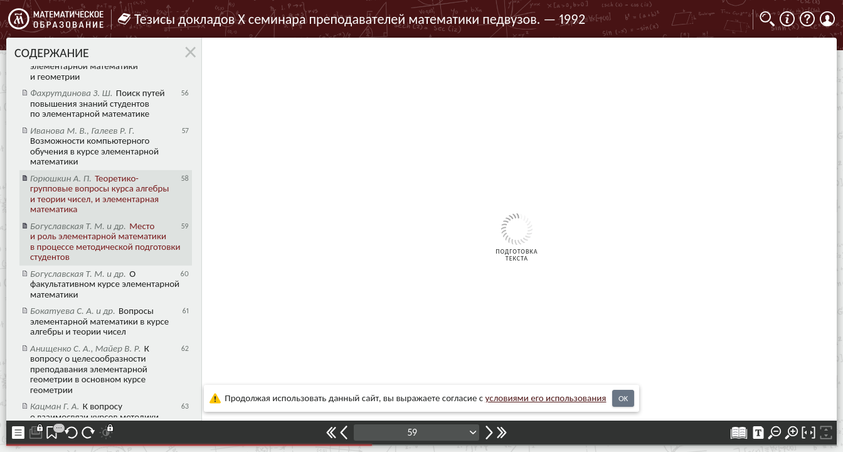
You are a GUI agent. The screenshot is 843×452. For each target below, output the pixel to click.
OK (623, 398)
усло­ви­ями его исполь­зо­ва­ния (546, 398)
